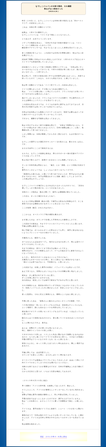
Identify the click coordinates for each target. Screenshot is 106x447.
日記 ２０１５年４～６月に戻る (53, 437)
